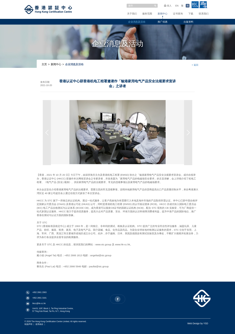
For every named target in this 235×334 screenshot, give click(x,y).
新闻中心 (162, 13)
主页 (44, 64)
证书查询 (178, 13)
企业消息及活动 (136, 21)
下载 (190, 13)
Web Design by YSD (197, 323)
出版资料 (188, 21)
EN (176, 5)
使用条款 (39, 324)
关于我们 (132, 13)
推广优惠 (162, 21)
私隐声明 (28, 324)
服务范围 (147, 13)
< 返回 (195, 65)
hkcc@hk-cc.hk (39, 303)
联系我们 (204, 13)
